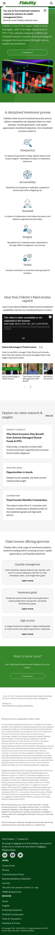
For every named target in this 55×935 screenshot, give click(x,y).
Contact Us (22, 838)
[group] (12, 371)
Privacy (5, 869)
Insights (5, 905)
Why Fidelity (8, 838)
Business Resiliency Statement (16, 878)
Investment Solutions (12, 910)
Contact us (27, 52)
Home (5, 901)
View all (49, 415)
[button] (30, 387)
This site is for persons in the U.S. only (20, 887)
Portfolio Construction (13, 914)
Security (6, 883)
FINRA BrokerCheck (11, 891)
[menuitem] (4, 3)
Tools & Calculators (11, 918)
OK (23, 338)
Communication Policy (13, 874)
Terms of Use (8, 865)
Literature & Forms (11, 923)
